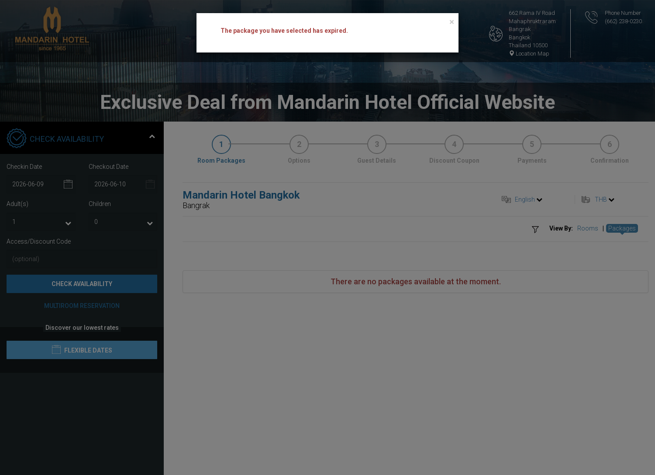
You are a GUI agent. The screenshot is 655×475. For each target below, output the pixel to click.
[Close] (451, 22)
